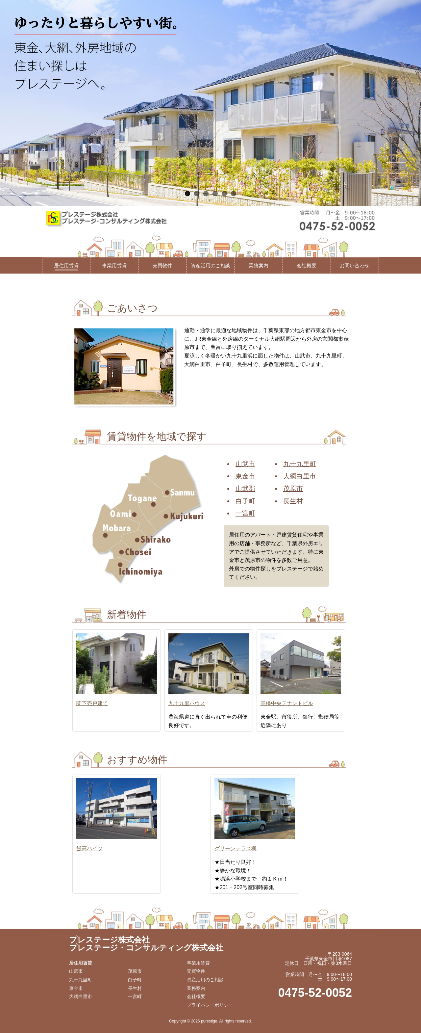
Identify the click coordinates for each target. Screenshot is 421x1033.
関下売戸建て (92, 703)
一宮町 (245, 513)
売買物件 (162, 265)
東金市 (245, 476)
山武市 (245, 463)
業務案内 (258, 265)
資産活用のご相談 (210, 265)
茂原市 (293, 488)
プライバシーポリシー (210, 1005)
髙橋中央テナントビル (286, 703)
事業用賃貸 (114, 265)
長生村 (293, 501)
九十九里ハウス (186, 703)
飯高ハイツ (89, 848)
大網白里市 (299, 476)
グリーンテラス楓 (235, 848)
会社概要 (306, 265)
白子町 (245, 501)
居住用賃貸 (66, 265)
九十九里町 (299, 463)
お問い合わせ (354, 265)
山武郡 (245, 488)
